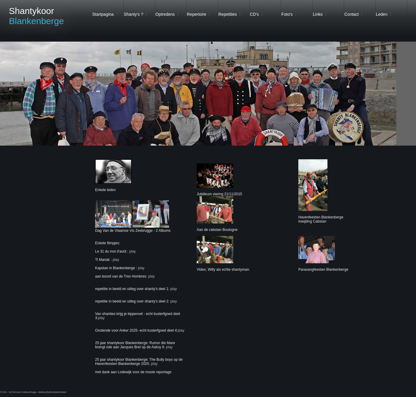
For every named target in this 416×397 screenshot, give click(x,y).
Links (318, 14)
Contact (351, 14)
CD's (254, 14)
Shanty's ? (133, 14)
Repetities (227, 14)
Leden (381, 14)
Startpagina (103, 14)
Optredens (165, 14)
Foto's (287, 14)
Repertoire (196, 14)
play (132, 251)
